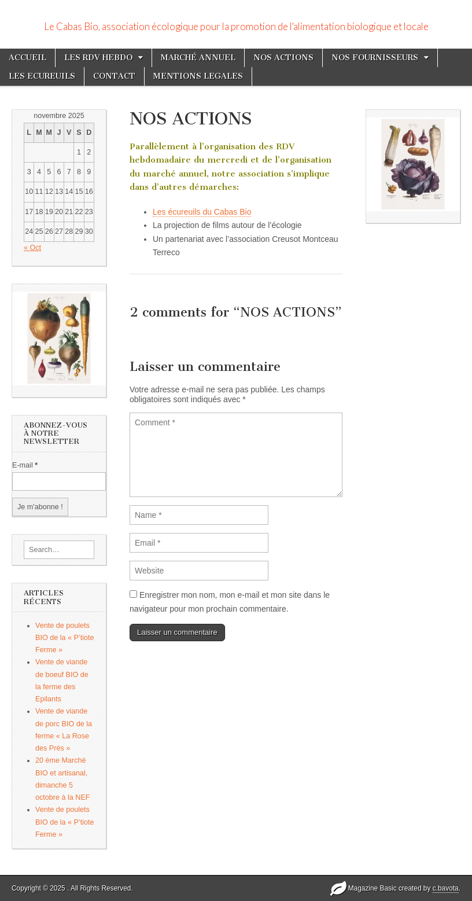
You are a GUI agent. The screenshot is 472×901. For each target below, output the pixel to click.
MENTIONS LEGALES (198, 76)
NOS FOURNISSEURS (374, 57)
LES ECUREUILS (42, 76)
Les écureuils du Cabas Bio (202, 211)
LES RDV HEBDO (98, 57)
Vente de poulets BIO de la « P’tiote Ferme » (64, 637)
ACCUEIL (27, 57)
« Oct (32, 248)
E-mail (25, 465)
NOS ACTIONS (283, 57)
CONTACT (114, 76)
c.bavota (446, 888)
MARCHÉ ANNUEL (198, 57)
